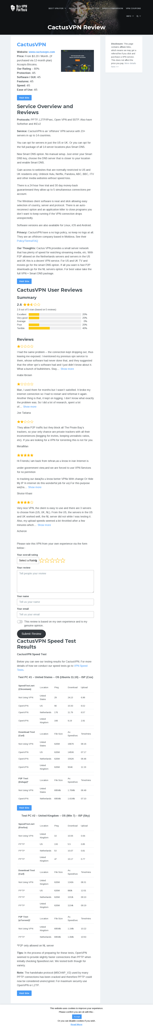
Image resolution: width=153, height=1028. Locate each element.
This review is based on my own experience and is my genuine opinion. (55, 624)
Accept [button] (77, 1017)
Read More (76, 1024)
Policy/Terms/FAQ (27, 241)
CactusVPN (31, 44)
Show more (67, 369)
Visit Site (24, 97)
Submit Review (31, 634)
